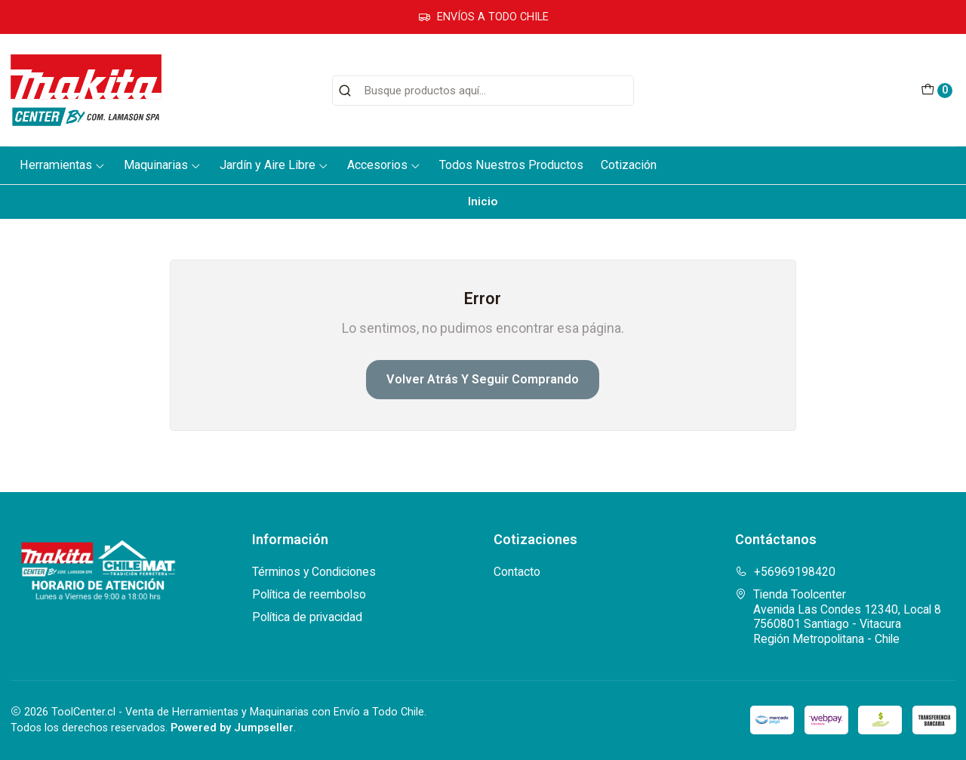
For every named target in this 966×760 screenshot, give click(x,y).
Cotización (629, 165)
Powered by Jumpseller (232, 728)
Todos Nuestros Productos (511, 165)
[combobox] (483, 90)
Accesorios (384, 165)
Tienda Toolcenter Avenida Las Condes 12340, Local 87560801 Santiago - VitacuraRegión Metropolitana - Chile (838, 616)
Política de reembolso (309, 594)
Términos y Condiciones (314, 572)
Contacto (517, 572)
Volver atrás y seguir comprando (482, 379)
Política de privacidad (307, 617)
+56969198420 (785, 572)
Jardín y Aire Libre (274, 165)
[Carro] (936, 90)
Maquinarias (163, 165)
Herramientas (63, 165)
